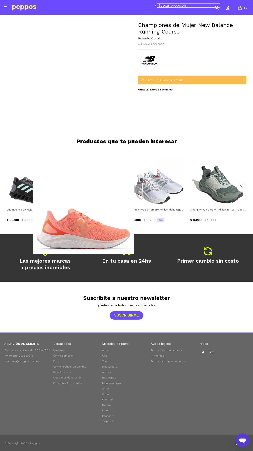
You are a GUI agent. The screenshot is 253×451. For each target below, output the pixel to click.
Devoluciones (62, 372)
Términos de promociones (168, 361)
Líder (105, 410)
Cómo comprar (63, 355)
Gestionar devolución (67, 377)
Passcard (108, 415)
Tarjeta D (108, 421)
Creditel (107, 399)
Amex (105, 350)
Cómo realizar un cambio (69, 366)
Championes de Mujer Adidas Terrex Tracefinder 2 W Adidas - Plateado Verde (218, 209)
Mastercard (109, 366)
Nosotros (59, 350)
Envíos (57, 361)
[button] (216, 7)
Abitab (106, 372)
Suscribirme (126, 315)
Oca (104, 355)
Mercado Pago (111, 383)
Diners (106, 405)
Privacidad (157, 355)
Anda (105, 388)
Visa (105, 361)
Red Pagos (109, 377)
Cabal (106, 394)
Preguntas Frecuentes (67, 383)
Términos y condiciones (166, 350)
